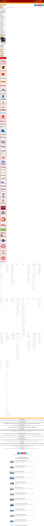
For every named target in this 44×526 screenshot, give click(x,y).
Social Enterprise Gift (18, 331)
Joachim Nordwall (7, 367)
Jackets (0, 266)
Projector (2, 19)
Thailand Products (7, 375)
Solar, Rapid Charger (2, 321)
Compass (22, 315)
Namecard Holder (17, 298)
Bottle (0, 340)
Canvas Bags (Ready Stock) (13, 315)
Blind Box (1, 14)
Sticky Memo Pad (28, 327)
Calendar (28, 316)
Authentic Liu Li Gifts (7, 336)
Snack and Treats (23, 264)
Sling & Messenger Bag (13, 275)
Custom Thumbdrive (34, 317)
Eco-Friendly (17, 323)
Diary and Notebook (18, 294)
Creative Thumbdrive (34, 316)
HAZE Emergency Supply (2, 292)
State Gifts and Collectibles (8, 374)
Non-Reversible (1, 270)
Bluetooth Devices (34, 264)
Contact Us (1, 48)
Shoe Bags (12, 274)
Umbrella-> (1, 33)
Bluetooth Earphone (34, 266)
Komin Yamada (7, 368)
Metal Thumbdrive (34, 322)
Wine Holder (12, 278)
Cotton (0, 276)
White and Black (17, 332)
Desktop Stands (1, 317)
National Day (39, 269)
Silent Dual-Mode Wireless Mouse (3, 43)
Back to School (39, 264)
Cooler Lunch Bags (12, 266)
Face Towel (1, 284)
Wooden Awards (7, 269)
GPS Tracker (34, 271)
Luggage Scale (39, 317)
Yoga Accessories (23, 313)
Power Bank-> (1, 29)
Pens (38, 289)
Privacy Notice (1, 47)
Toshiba (6, 356)
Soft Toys (22, 307)
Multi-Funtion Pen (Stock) (13, 317)
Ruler (16, 320)
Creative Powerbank (7, 315)
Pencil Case (12, 273)
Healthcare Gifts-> (2, 24)
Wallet (17, 301)
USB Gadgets (2, 22)
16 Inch (0, 336)
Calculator (28, 315)
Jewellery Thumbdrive (34, 320)
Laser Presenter (12, 289)
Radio (33, 277)
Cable (0, 315)
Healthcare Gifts (1, 289)
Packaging (1, 27)
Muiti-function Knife (18, 327)
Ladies (22, 298)
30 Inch (0, 339)
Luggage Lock (39, 316)
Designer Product (7, 364)
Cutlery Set (23, 293)
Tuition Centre (39, 271)
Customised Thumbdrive (18, 317)
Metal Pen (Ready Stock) (13, 316)
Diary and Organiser (29, 317)
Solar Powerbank (7, 317)
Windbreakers (1, 269)
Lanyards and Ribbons (2, 272)
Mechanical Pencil (39, 292)
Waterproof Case (1, 322)
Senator (6, 353)
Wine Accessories (23, 312)
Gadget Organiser (12, 270)
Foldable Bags (12, 269)
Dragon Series (7, 346)
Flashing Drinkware (29, 269)
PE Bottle (28, 273)
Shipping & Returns (2, 46)
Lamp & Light (7, 289)
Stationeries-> (1, 31)
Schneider (6, 352)
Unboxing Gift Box (23, 308)
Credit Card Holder (18, 293)
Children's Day (39, 265)
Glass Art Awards (7, 266)
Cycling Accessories (23, 316)
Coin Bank (23, 292)
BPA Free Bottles (28, 265)
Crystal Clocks (7, 362)
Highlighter (28, 321)
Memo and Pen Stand (29, 323)
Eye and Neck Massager (3, 17)
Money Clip (17, 296)
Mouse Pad (34, 274)
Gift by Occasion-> (2, 23)
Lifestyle (22, 289)
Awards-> (1, 13)
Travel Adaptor (39, 321)
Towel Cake (1, 287)
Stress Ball (17, 333)
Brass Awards (7, 264)
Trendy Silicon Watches (18, 321)
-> (2, 16)
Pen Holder (28, 326)
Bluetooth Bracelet (34, 265)
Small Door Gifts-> (2, 30)
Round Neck (1, 278)
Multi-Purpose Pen (39, 294)
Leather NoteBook (7, 340)
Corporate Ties (1, 265)
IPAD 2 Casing (7, 339)
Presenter (12, 292)
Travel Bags (39, 322)
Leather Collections (18, 289)
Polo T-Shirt (1, 275)
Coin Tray (17, 322)
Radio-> (1, 20)
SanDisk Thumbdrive (34, 325)
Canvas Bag (12, 265)
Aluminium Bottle (28, 264)
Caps (0, 264)
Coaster (17, 292)
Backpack (12, 264)
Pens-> (1, 28)
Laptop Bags (12, 271)
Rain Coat (1, 341)
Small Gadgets (17, 330)
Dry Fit (0, 277)
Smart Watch (23, 311)
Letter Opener (28, 322)
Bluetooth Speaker (34, 269)
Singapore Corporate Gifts (8, 373)
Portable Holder (1, 320)
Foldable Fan (23, 294)
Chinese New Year (39, 266)
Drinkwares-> (1, 15)
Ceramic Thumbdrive (34, 315)
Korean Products (23, 297)
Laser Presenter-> (2, 25)
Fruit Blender (28, 270)
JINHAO (6, 345)
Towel (0, 282)
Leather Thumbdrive (34, 321)
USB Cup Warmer (2, 21)
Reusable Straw (28, 274)
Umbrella (1, 335)
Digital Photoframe (23, 303)
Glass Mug (28, 271)
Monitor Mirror (2, 18)
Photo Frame (23, 302)
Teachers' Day (39, 270)
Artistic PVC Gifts (17, 315)
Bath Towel (1, 283)
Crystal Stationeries (7, 363)
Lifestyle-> (1, 26)
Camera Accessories (2, 316)
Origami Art (23, 301)
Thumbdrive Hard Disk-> (2, 32)
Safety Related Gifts (23, 306)
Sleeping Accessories (40, 320)
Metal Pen (39, 293)
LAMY (6, 347)
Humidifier (23, 296)
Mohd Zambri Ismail (7, 369)
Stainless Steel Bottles (29, 275)
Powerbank (6, 316)
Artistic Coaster (17, 316)
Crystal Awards (7, 265)
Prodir (6, 351)
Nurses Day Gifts (1, 293)
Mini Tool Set (17, 326)
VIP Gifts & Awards (7, 335)
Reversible (1, 271)
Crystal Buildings (7, 361)
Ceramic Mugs (28, 266)
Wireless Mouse (34, 275)
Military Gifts (28, 289)
